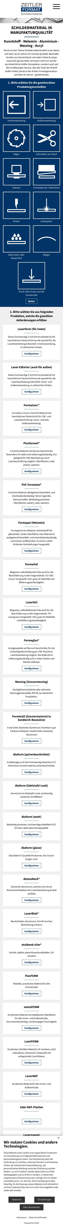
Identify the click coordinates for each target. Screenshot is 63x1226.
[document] (31, 1168)
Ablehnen (16, 1199)
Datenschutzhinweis (38, 1217)
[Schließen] (58, 1138)
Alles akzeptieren (31, 1207)
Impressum (21, 1217)
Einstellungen (44, 1199)
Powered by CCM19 (31, 1223)
